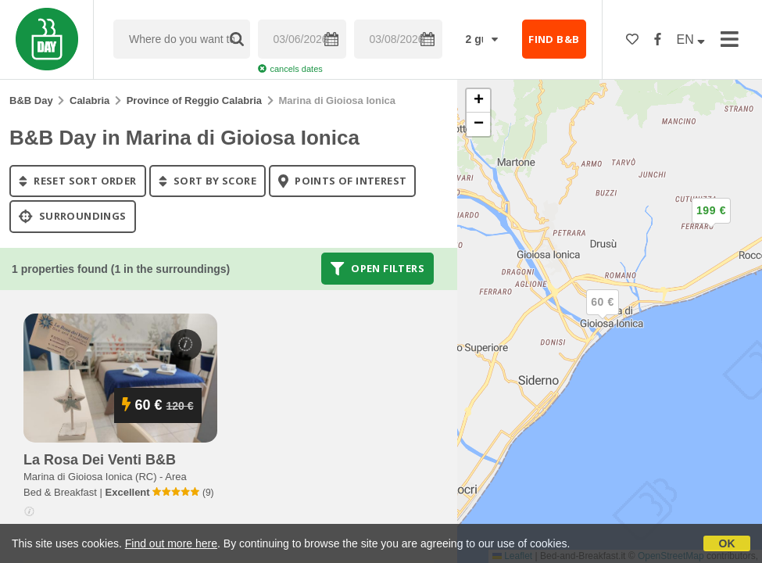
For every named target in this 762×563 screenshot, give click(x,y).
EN (691, 39)
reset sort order (78, 181)
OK (727, 543)
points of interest (342, 181)
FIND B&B (553, 39)
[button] (711, 223)
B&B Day (31, 100)
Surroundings (73, 217)
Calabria (89, 100)
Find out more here (171, 543)
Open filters (377, 268)
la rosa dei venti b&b (99, 460)
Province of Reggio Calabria (194, 100)
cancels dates (290, 69)
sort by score (207, 181)
